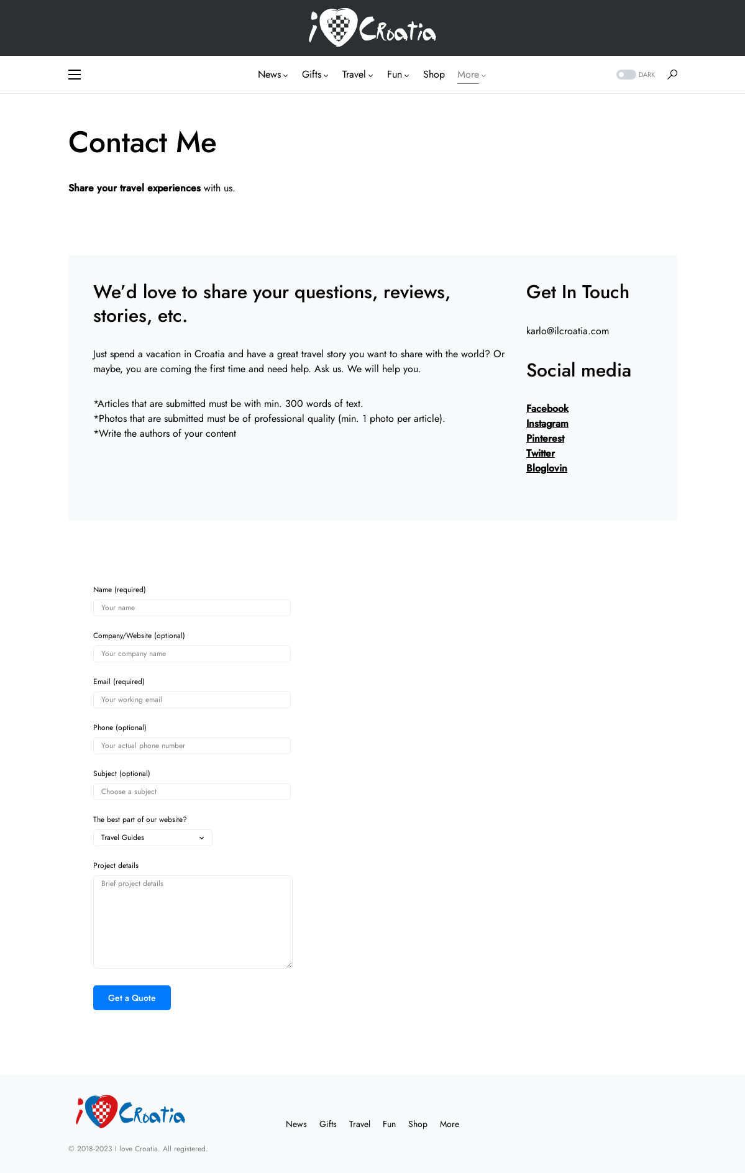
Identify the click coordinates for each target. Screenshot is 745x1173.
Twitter (540, 453)
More (449, 1124)
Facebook (547, 408)
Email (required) (192, 692)
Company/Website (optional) (192, 646)
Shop (417, 1124)
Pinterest (545, 438)
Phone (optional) (192, 738)
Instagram (547, 423)
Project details (193, 915)
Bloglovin (546, 468)
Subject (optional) (192, 784)
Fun (389, 1124)
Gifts (328, 1124)
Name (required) (192, 600)
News (296, 1124)
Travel (359, 1124)
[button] (74, 75)
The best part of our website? (153, 830)
